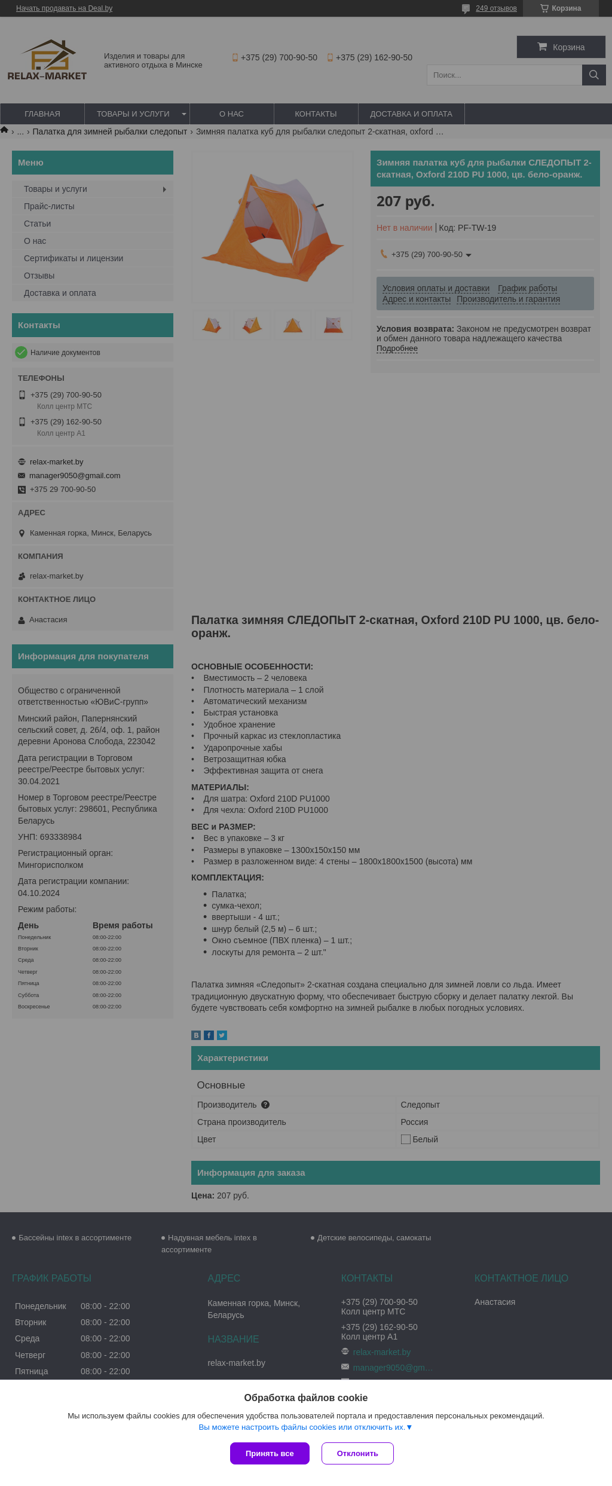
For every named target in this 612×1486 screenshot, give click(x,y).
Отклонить (357, 1453)
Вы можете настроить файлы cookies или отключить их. (301, 1427)
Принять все (270, 1453)
